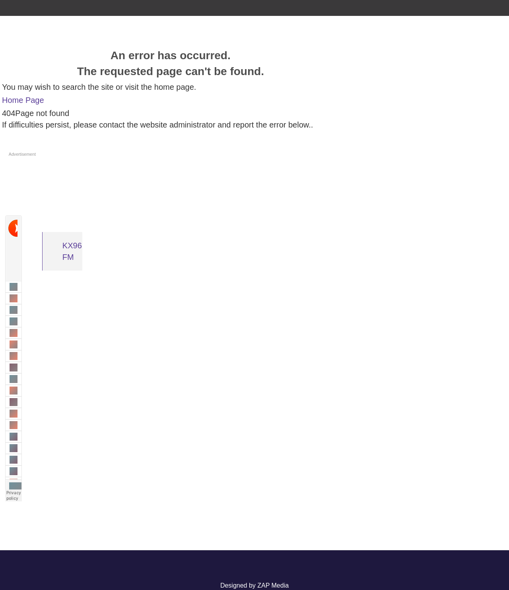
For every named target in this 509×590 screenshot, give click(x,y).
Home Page (23, 100)
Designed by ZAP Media (254, 585)
